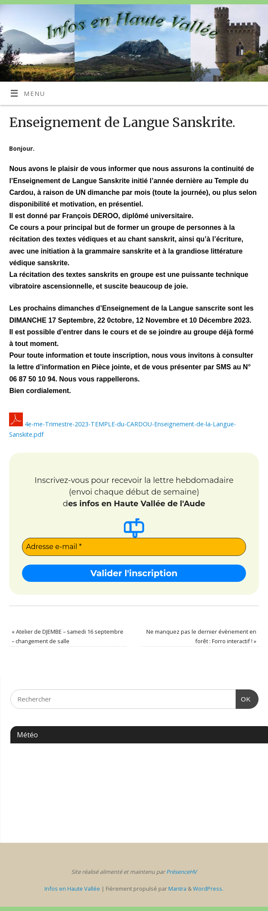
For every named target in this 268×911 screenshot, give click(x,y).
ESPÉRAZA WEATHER (134, 780)
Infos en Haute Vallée (72, 888)
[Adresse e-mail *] (134, 547)
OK (243, 698)
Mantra (177, 888)
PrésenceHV (181, 872)
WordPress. (208, 888)
